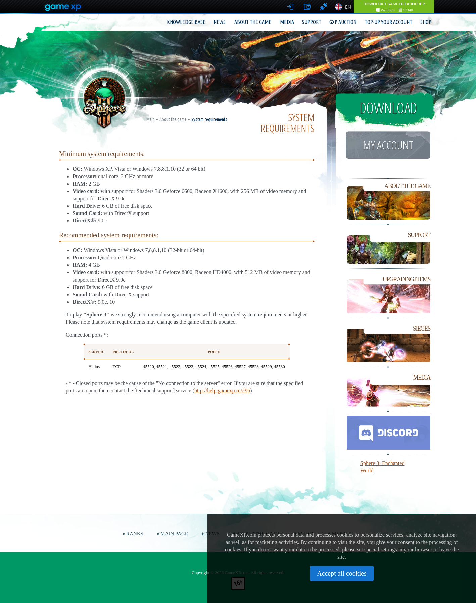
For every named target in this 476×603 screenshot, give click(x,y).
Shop (425, 22)
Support (311, 22)
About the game (252, 22)
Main (150, 119)
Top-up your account (388, 22)
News (219, 22)
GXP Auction (342, 22)
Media (287, 22)
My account (388, 145)
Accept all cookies (342, 573)
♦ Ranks (133, 533)
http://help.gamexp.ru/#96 (222, 390)
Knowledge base (186, 22)
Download (388, 108)
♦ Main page (172, 533)
